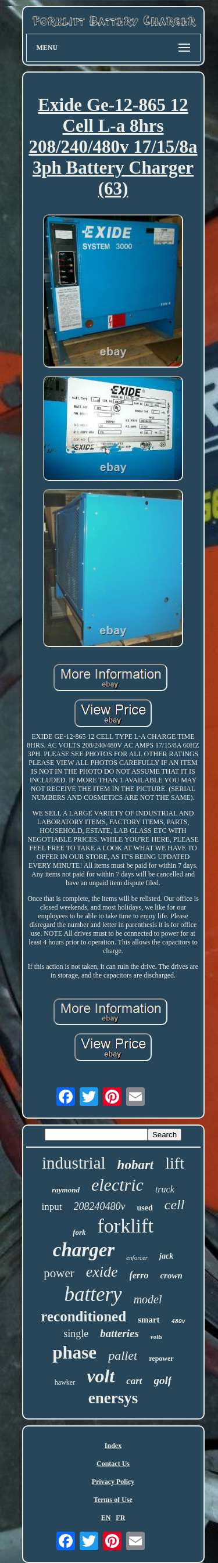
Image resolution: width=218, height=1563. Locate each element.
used (145, 1207)
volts (157, 1336)
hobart (135, 1165)
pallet (122, 1355)
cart (134, 1380)
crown (171, 1275)
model (148, 1299)
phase (74, 1352)
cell (175, 1204)
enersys (113, 1398)
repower (161, 1358)
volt (101, 1376)
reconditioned (83, 1316)
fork (79, 1232)
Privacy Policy (113, 1482)
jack (166, 1256)
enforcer (137, 1257)
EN (106, 1518)
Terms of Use (113, 1500)
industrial (74, 1163)
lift (174, 1163)
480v (178, 1321)
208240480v (100, 1206)
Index (113, 1446)
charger (84, 1249)
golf (163, 1380)
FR (120, 1518)
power (59, 1273)
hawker (65, 1382)
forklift (125, 1226)
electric (117, 1184)
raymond (66, 1189)
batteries (119, 1333)
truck (164, 1189)
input (52, 1206)
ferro (139, 1275)
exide (102, 1271)
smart (149, 1319)
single (75, 1333)
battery (92, 1294)
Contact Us (113, 1464)
